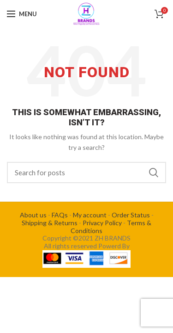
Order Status (131, 215)
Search (153, 172)
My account (90, 215)
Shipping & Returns (50, 223)
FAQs (60, 215)
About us (33, 215)
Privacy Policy (102, 223)
